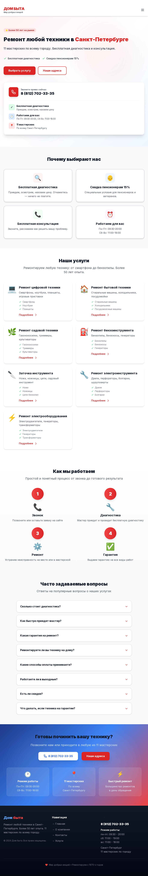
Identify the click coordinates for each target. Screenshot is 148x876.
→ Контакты (59, 835)
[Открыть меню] (142, 10)
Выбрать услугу (19, 70)
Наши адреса (52, 70)
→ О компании (61, 829)
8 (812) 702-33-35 (37, 93)
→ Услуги (57, 840)
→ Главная (58, 823)
